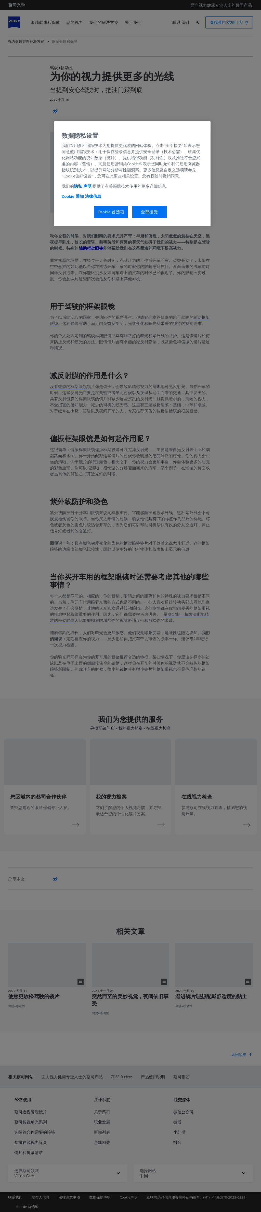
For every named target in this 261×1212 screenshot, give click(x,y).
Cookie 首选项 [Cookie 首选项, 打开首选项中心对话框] (111, 212)
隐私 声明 (83, 186)
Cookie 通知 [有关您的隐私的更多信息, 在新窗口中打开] (73, 196)
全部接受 (149, 212)
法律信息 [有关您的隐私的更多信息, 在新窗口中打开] (93, 196)
